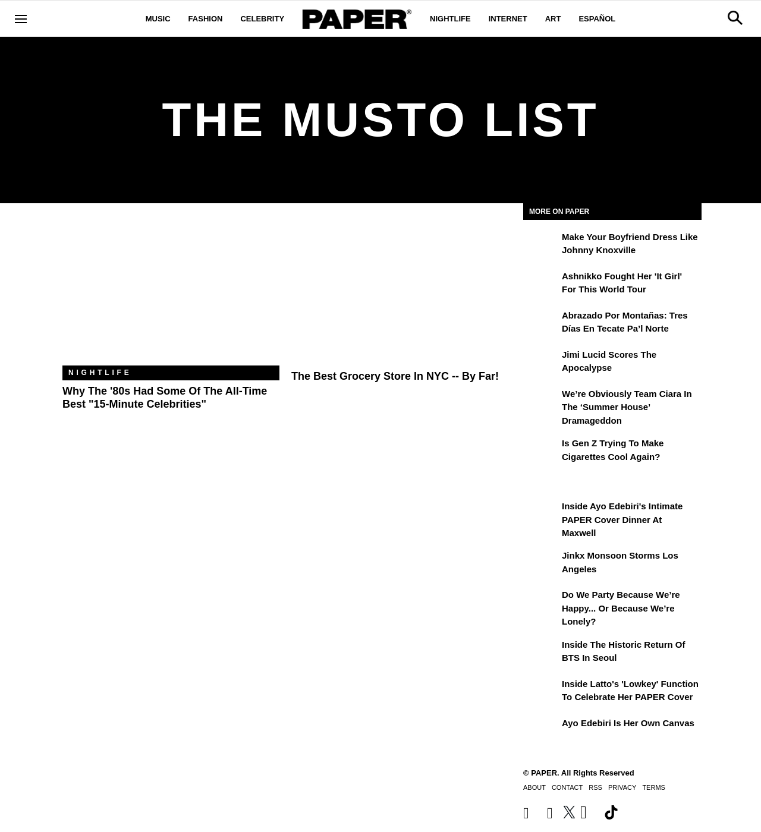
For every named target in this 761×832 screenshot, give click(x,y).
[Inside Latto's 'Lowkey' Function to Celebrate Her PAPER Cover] (541, 692)
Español (596, 18)
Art (553, 18)
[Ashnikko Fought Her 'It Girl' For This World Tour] (541, 285)
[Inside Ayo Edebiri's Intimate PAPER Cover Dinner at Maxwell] (541, 515)
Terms (653, 787)
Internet (508, 18)
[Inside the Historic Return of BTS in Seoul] (541, 653)
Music (158, 18)
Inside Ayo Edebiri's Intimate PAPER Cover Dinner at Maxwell (622, 519)
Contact (567, 787)
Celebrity (262, 18)
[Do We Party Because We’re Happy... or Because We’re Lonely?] (541, 603)
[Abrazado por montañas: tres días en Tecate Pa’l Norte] (541, 324)
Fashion (205, 18)
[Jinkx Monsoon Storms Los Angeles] (541, 564)
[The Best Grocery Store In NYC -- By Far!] (399, 293)
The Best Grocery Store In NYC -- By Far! (395, 376)
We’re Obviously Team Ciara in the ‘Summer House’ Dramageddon (627, 407)
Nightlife (450, 18)
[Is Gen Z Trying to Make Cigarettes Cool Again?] (541, 452)
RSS (595, 787)
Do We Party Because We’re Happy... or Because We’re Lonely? (621, 608)
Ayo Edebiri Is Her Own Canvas (628, 723)
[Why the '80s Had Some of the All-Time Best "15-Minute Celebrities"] (170, 293)
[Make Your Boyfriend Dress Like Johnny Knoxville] (541, 245)
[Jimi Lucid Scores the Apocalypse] (541, 363)
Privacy (622, 787)
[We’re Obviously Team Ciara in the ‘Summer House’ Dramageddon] (541, 402)
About (534, 787)
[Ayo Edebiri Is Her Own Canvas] (541, 731)
